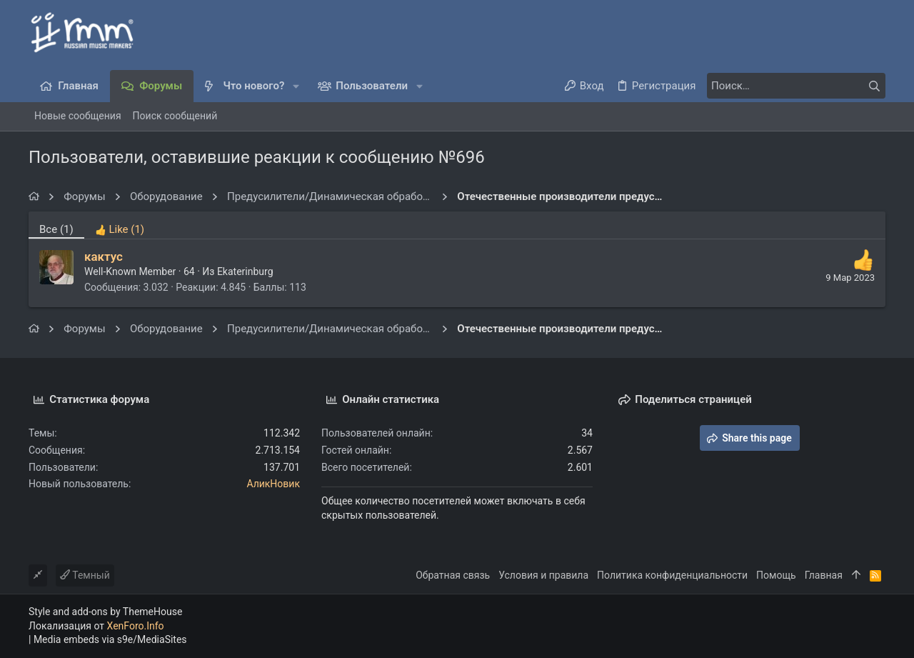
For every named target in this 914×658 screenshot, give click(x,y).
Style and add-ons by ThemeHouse (105, 611)
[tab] (119, 225)
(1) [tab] (56, 229)
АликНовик (273, 483)
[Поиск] (796, 86)
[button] (296, 86)
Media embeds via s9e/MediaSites (110, 639)
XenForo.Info (135, 626)
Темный (85, 575)
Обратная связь (453, 575)
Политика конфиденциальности (672, 575)
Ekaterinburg (245, 271)
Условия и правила (543, 575)
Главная (824, 575)
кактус (103, 256)
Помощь (776, 575)
